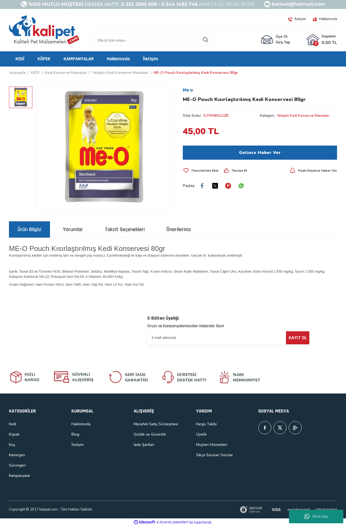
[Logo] (44, 30)
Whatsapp (316, 516)
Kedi (12, 424)
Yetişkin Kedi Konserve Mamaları (305, 115)
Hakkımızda (80, 424)
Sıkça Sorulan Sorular (214, 455)
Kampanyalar (19, 475)
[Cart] (321, 39)
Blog (75, 434)
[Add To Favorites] (202, 170)
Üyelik (201, 434)
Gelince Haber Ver (260, 152)
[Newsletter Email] (228, 337)
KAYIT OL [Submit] (298, 338)
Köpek (14, 434)
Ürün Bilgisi (29, 229)
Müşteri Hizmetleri (211, 444)
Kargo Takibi (206, 424)
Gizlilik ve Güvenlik (150, 434)
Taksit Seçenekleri (125, 229)
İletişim (77, 444)
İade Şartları (144, 444)
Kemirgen (17, 455)
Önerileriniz (178, 229)
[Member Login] (275, 39)
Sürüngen (17, 465)
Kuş (12, 444)
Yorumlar (73, 229)
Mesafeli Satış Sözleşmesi (156, 424)
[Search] (152, 40)
